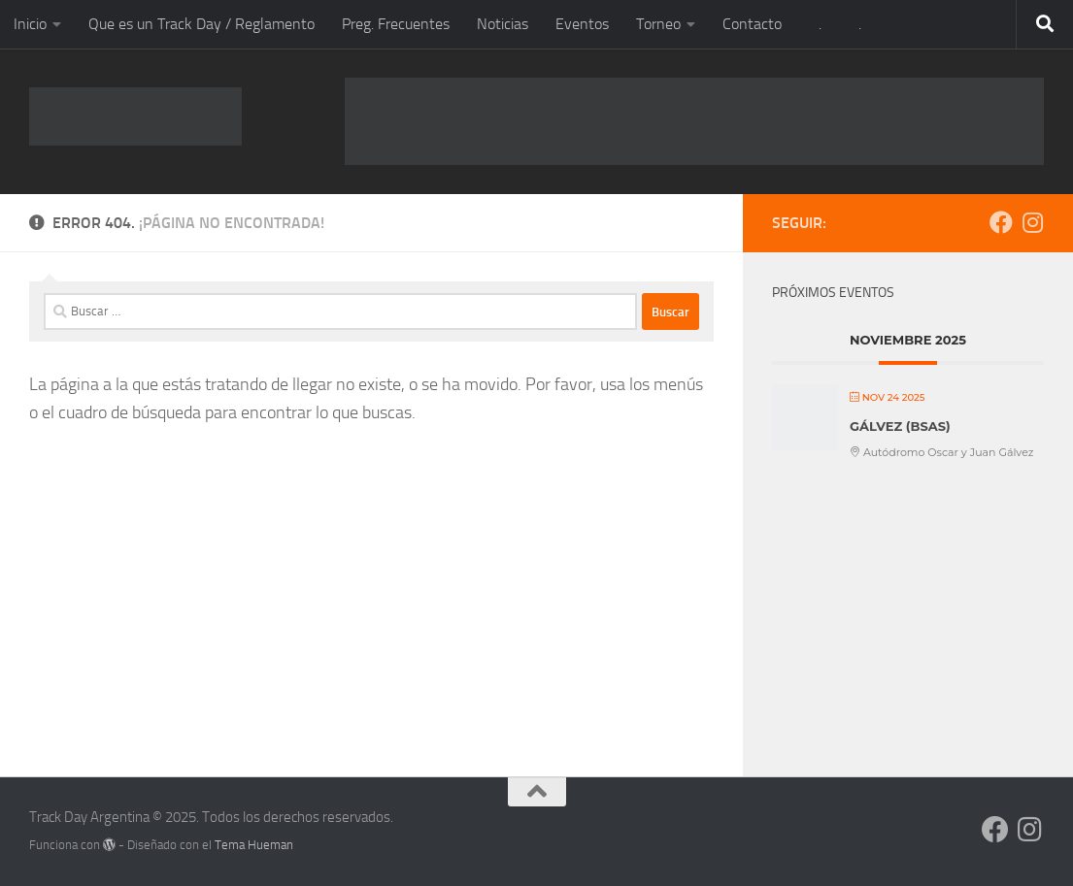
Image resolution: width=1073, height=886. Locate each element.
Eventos (582, 24)
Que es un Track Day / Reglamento (201, 24)
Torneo (658, 24)
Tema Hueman (254, 844)
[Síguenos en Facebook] (1001, 222)
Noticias (502, 24)
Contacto (752, 24)
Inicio (30, 24)
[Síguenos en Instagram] (1032, 222)
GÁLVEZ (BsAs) (900, 426)
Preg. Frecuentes (396, 24)
